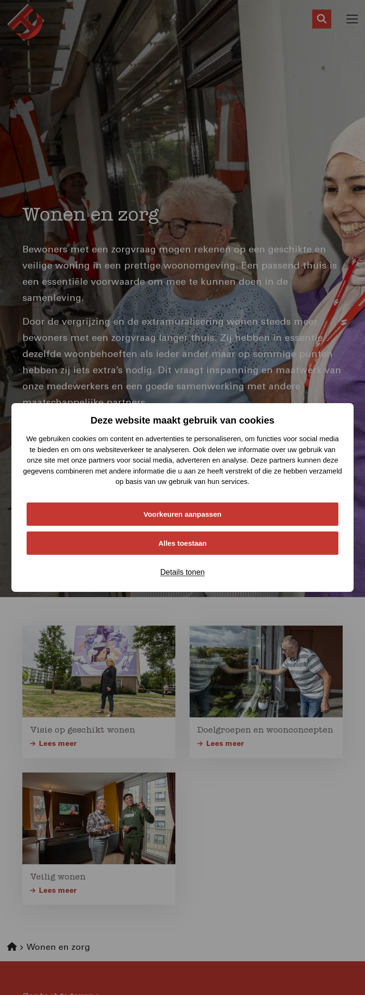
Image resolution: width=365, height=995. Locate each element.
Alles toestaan (182, 543)
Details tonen (182, 572)
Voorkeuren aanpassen (182, 514)
